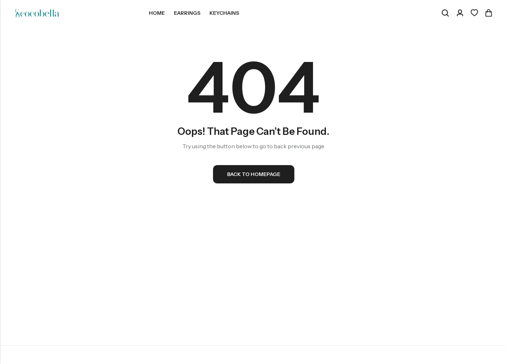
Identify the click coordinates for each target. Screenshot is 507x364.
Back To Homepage (253, 174)
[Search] (445, 13)
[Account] (460, 13)
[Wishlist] (474, 13)
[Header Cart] (488, 13)
